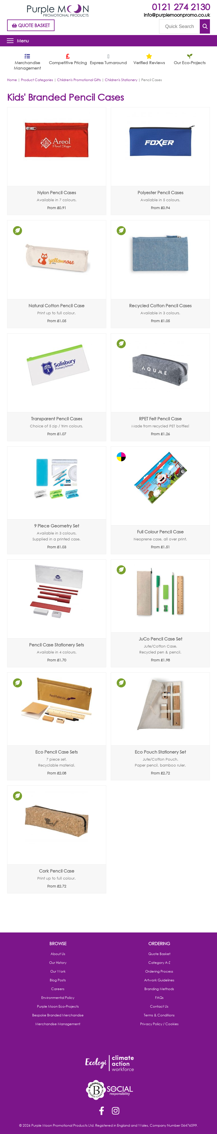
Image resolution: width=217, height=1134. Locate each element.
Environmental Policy (57, 998)
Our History (57, 963)
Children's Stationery (121, 79)
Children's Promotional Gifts (79, 79)
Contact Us (159, 1006)
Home (12, 79)
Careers (57, 989)
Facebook (101, 1111)
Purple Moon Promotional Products (57, 10)
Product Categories (37, 79)
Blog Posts (58, 980)
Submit (205, 26)
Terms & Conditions (159, 1015)
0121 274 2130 (181, 6)
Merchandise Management (57, 1024)
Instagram (115, 1111)
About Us (58, 954)
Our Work (58, 971)
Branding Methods (159, 989)
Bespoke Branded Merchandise (58, 1015)
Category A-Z (159, 963)
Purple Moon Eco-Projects (58, 1006)
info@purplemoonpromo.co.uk (177, 15)
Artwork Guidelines (159, 980)
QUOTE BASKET (31, 25)
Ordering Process (159, 971)
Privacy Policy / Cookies (159, 1024)
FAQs (159, 998)
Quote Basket (159, 954)
